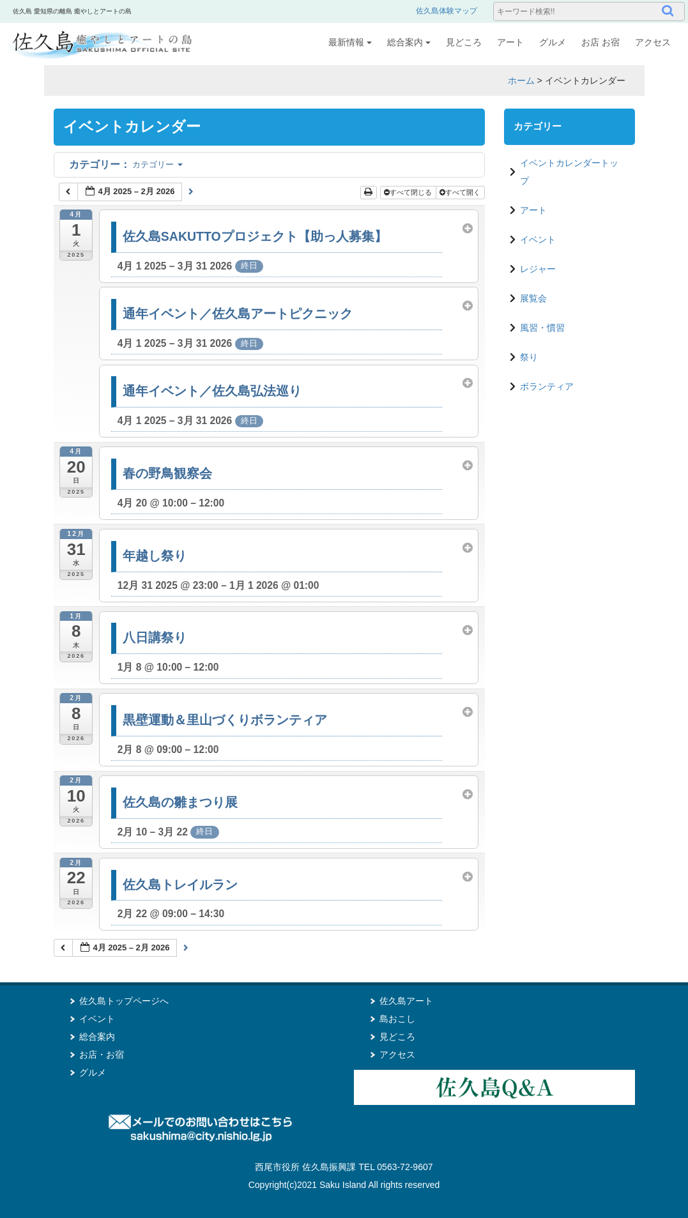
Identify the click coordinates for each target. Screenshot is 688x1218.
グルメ (552, 42)
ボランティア (547, 386)
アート (510, 42)
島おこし (397, 1019)
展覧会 (533, 298)
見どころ (464, 42)
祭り (529, 357)
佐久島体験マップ (446, 10)
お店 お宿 (600, 42)
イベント (538, 239)
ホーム (521, 80)
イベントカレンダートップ (569, 172)
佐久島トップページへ (124, 1001)
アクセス (653, 42)
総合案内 (409, 42)
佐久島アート (406, 1001)
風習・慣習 (542, 328)
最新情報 (350, 42)
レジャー (538, 269)
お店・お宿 (101, 1054)
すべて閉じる (409, 192)
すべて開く (461, 192)
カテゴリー (126, 164)
